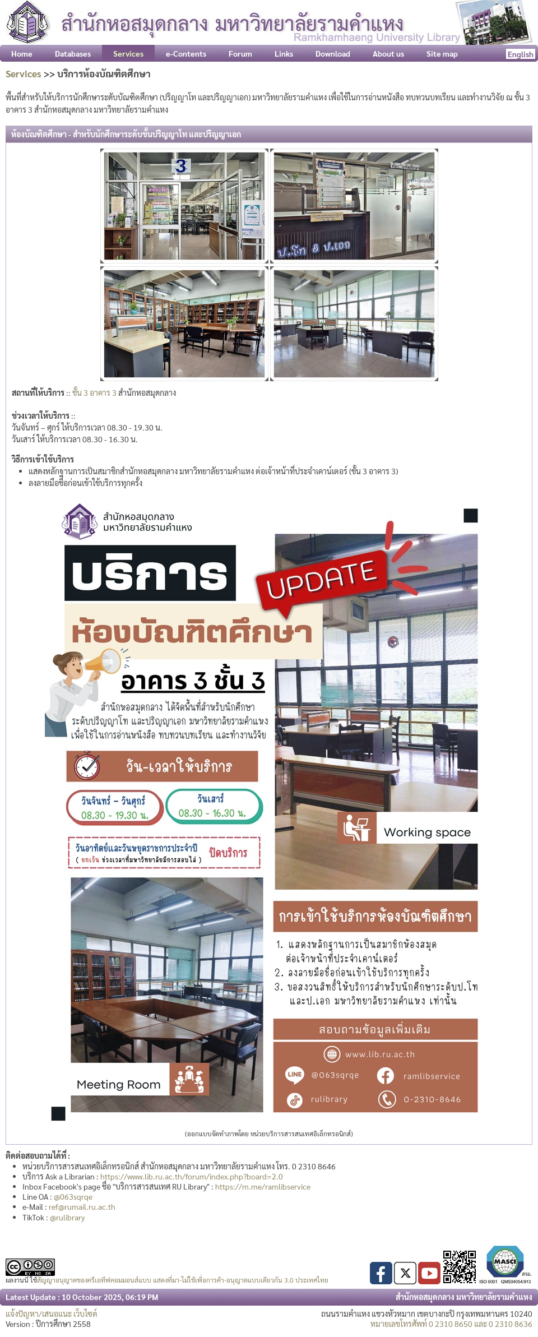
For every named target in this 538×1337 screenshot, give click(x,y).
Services (23, 73)
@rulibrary (67, 1217)
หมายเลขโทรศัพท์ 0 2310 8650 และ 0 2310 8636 (451, 1324)
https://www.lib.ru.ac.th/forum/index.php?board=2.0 (191, 1176)
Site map (442, 53)
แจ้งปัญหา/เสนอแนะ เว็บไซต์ (52, 1313)
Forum (240, 53)
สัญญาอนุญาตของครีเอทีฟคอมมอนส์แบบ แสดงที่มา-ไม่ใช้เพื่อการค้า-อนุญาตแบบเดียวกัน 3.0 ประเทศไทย (182, 1279)
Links (284, 53)
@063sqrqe (73, 1196)
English (521, 54)
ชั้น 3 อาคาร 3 (94, 392)
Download (333, 53)
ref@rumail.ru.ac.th (82, 1206)
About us (388, 53)
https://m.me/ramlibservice (262, 1186)
